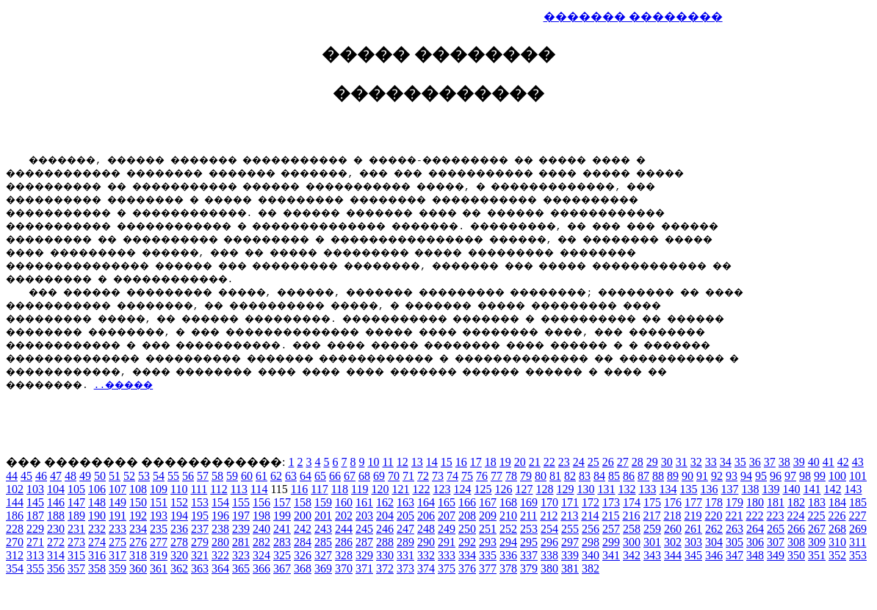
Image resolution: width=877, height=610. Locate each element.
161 (364, 504)
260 (673, 531)
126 (503, 491)
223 (775, 518)
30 (667, 464)
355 (35, 570)
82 (570, 478)
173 (611, 504)
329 (364, 557)
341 (611, 557)
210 (508, 518)
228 (15, 531)
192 (138, 518)
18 (491, 464)
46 (41, 478)
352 (837, 557)
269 (858, 531)
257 (611, 531)
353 (858, 557)
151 (158, 504)
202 (344, 518)
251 (488, 531)
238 (220, 531)
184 (837, 504)
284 (302, 544)
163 (405, 504)
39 (799, 464)
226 (836, 518)
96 (776, 478)
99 (820, 478)
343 (652, 557)
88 (658, 478)
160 (344, 504)
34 (726, 464)
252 (508, 531)
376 (467, 570)
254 (549, 531)
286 (344, 544)
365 (241, 570)
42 (843, 464)
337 (529, 557)
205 (405, 518)
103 (35, 491)
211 (528, 518)
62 (276, 478)
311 (857, 544)
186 (15, 518)
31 (681, 464)
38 (784, 464)
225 (816, 518)
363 (200, 570)
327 (323, 557)
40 (814, 464)
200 (302, 518)
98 (805, 478)
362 (179, 570)
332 (426, 557)
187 (35, 518)
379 (529, 570)
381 (570, 570)
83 (585, 478)
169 (529, 504)
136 (709, 491)
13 (417, 464)
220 (713, 518)
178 (714, 504)
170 (549, 504)
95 (761, 478)
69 (379, 478)
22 (549, 464)
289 (405, 544)
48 (70, 478)
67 (350, 478)
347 (734, 557)
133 (647, 491)
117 (319, 491)
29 (652, 464)
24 (579, 464)
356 (56, 570)
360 (138, 570)
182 (796, 504)
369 (323, 570)
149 (117, 504)
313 (35, 557)
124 (462, 491)
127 (524, 491)
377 (488, 570)
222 (754, 518)
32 (696, 464)
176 (673, 504)
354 (15, 570)
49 (85, 478)
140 (791, 491)
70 (394, 478)
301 (652, 544)
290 (426, 544)
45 (26, 478)
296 (549, 544)
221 (734, 518)
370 (344, 570)
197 (241, 518)
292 (467, 544)
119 (359, 491)
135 (688, 491)
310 (837, 544)
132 (626, 491)
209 (488, 518)
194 (179, 518)
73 (438, 478)
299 (611, 544)
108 (138, 491)
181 (775, 504)
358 (97, 570)
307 (775, 544)
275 (117, 544)
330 (385, 557)
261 (693, 531)
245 (364, 531)
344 (673, 557)
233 (117, 531)
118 (339, 491)
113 (239, 491)
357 (76, 570)
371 (364, 570)
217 (651, 518)
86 (629, 478)
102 (15, 491)
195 (200, 518)
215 (610, 518)
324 (261, 557)
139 (770, 491)
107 (117, 491)
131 (606, 491)
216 (631, 518)
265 (775, 531)
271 (35, 544)
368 (302, 570)
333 (446, 557)
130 (585, 491)
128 (544, 491)
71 (408, 478)
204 (385, 518)
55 (173, 478)
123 (441, 491)
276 (138, 544)
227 (857, 518)
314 (56, 557)
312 (15, 557)
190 (97, 518)
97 (790, 478)
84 (599, 478)
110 (178, 491)
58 (217, 478)
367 (282, 570)
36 (755, 464)
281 (241, 544)
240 (261, 531)
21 (535, 464)
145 (35, 504)
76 (482, 478)
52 (129, 478)
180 (755, 504)
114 (258, 491)
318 (138, 557)
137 (729, 491)
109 (158, 491)
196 (220, 518)
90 (687, 478)
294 (508, 544)
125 (482, 491)
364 (220, 570)
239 (241, 531)
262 (714, 531)
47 (56, 478)
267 (817, 531)
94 (746, 478)
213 (569, 518)
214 (590, 518)
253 (529, 531)
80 (540, 478)
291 (446, 544)
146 (56, 504)
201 (323, 518)
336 (508, 557)
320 (179, 557)
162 (385, 504)
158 (302, 504)
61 (261, 478)
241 (282, 531)
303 (693, 544)
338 (549, 557)
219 (692, 518)
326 (302, 557)
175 (652, 504)
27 (623, 464)
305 (734, 544)
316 (97, 557)
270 (15, 544)
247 (405, 531)
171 (570, 504)
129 (565, 491)
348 (755, 557)
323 (241, 557)
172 (590, 504)
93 (731, 478)
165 (446, 504)
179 (734, 504)
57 (203, 478)
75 (467, 478)
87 (643, 478)
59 (232, 478)
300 (631, 544)
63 (291, 478)
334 (467, 557)
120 (380, 491)
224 (795, 518)
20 (520, 464)
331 (405, 557)
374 (426, 570)
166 (467, 504)
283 (282, 544)
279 (200, 544)
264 (755, 531)
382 (590, 570)
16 (461, 464)
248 (426, 531)
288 (385, 544)
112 (218, 491)
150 (138, 504)
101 (858, 478)
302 (673, 544)
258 (631, 531)
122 (421, 491)
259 (652, 531)
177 (693, 504)
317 (117, 557)
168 (508, 504)
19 (505, 464)
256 (590, 531)
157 (282, 504)
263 (734, 531)
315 (76, 557)
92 (717, 478)
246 (385, 531)
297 (570, 544)
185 (858, 504)
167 (488, 504)
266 (796, 531)
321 (200, 557)
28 (637, 464)
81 (555, 478)
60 (247, 478)
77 (496, 478)
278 (179, 544)
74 (452, 478)
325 (282, 557)
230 (56, 531)
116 (299, 491)
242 (302, 531)
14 (432, 464)
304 (714, 544)
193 (158, 518)
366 (261, 570)
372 (385, 570)
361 (158, 570)
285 (323, 544)
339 (570, 557)
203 (364, 518)
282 (261, 544)
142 (832, 491)
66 (335, 478)
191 (117, 518)
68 (364, 478)
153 (200, 504)
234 (138, 531)
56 (188, 478)
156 (261, 504)
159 (323, 504)
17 (476, 464)
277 (158, 544)
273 (76, 544)
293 (488, 544)
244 (344, 531)
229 (35, 531)
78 (511, 478)
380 (549, 570)
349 (775, 557)
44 (12, 478)
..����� (143, 386)
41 (828, 464)
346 (714, 557)
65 (320, 478)
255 (570, 531)
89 (673, 478)
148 (97, 504)
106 (97, 491)
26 (608, 464)
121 (400, 491)
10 (373, 464)
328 (344, 557)
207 (446, 518)
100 (837, 478)
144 (15, 504)
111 (198, 491)
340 (590, 557)
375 (446, 570)
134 (667, 491)
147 (76, 504)
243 (323, 531)
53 (144, 478)
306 (755, 544)
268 (837, 531)
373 (405, 570)
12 (402, 464)
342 (631, 557)
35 (740, 464)
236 (179, 531)
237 (200, 531)
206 (426, 518)
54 (159, 478)
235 (158, 531)
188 (56, 518)
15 (446, 464)
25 (593, 464)
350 (796, 557)
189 (76, 518)
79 (526, 478)
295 (529, 544)
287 (364, 544)
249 (446, 531)
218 (672, 518)
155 (241, 504)
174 (631, 504)
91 (702, 478)
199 (282, 518)
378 (508, 570)
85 (614, 478)
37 (770, 464)
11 (387, 464)
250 (467, 531)
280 (220, 544)
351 (817, 557)
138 (750, 491)
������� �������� (633, 16)
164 (426, 504)
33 (711, 464)
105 (76, 491)
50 (100, 478)
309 (817, 544)
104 (56, 491)
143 (853, 491)
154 (220, 504)
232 (97, 531)
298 (590, 544)
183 (817, 504)
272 (56, 544)
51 (114, 478)
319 (158, 557)
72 (423, 478)
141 (811, 491)
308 (796, 544)
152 (179, 504)
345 (693, 557)
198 (261, 518)
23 (564, 464)
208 (467, 518)
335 (488, 557)
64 (305, 478)
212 (548, 518)
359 (117, 570)
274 (97, 544)
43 (858, 464)
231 (76, 531)
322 (220, 557)
